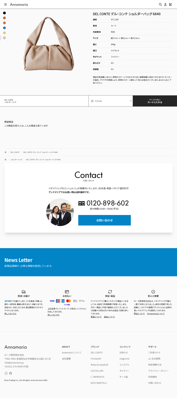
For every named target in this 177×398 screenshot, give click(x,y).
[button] (111, 101)
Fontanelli (96, 358)
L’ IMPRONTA (97, 376)
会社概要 (66, 358)
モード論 (123, 376)
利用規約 (152, 376)
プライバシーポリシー (158, 370)
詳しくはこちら (10, 313)
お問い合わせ (104, 220)
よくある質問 (154, 358)
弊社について (139, 313)
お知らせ (123, 352)
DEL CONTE (97, 352)
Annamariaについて (156, 313)
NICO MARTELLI (99, 382)
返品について (109, 316)
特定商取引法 (155, 364)
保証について (96, 316)
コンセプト (124, 364)
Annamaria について (71, 352)
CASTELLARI (97, 370)
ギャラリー (124, 370)
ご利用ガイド (154, 352)
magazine (124, 358)
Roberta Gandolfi (99, 364)
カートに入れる (157, 101)
